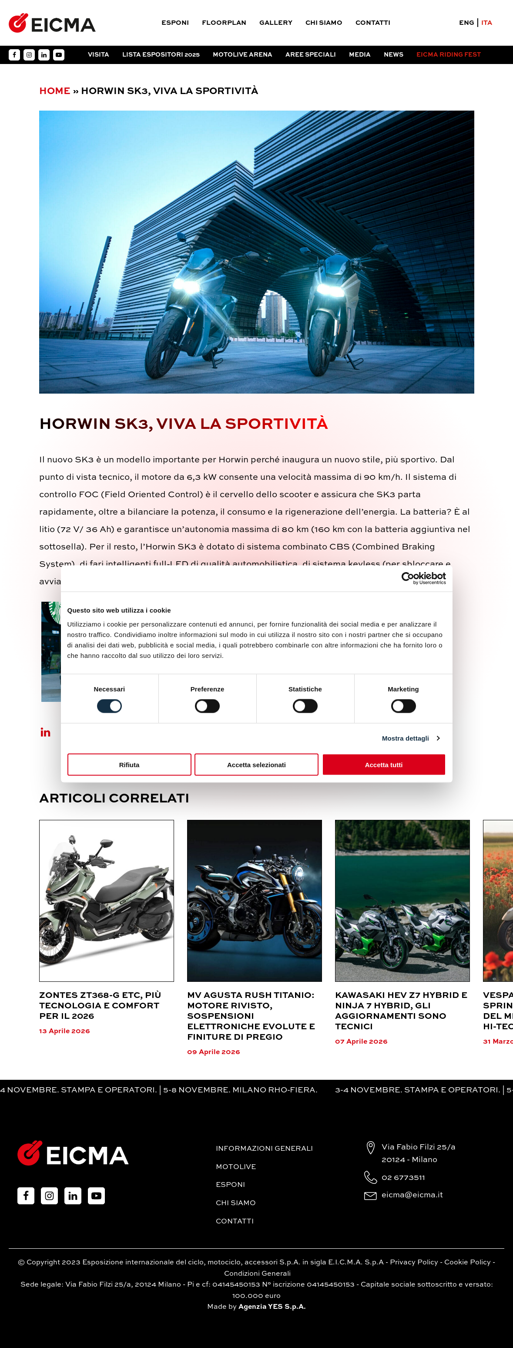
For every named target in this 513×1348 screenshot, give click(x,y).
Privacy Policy (414, 1262)
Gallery (275, 23)
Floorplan (224, 23)
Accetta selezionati (256, 764)
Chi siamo (323, 23)
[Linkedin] (51, 732)
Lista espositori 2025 (161, 55)
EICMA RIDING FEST (448, 55)
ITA (486, 23)
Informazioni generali (264, 1149)
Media (360, 55)
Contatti (372, 23)
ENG (466, 23)
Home (54, 91)
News (393, 55)
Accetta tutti (384, 764)
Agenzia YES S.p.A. (272, 1307)
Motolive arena (242, 55)
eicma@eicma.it (412, 1195)
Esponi (175, 23)
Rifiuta (129, 764)
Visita (98, 55)
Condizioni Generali (257, 1273)
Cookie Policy (467, 1262)
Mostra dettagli (405, 738)
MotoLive (236, 1167)
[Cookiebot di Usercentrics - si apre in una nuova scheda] (408, 578)
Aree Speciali (310, 55)
